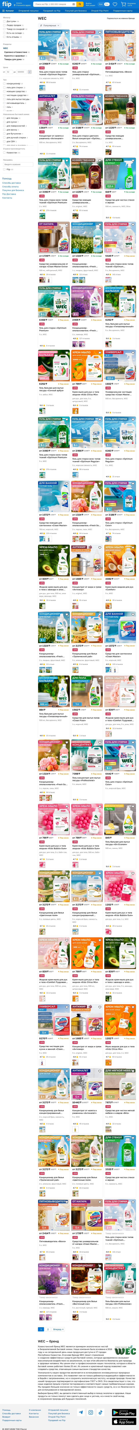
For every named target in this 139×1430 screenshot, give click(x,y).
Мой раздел (90, 5)
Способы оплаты (10, 186)
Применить (30, 72)
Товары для (14, 59)
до (20, 72)
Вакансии (34, 1417)
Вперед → (58, 1329)
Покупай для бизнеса (76, 10)
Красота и (15, 55)
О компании (35, 1410)
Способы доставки (11, 183)
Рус (106, 4)
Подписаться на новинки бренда (121, 18)
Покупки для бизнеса (13, 190)
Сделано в (17, 52)
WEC (5, 48)
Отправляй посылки (29, 10)
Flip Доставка (9, 194)
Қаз (100, 4)
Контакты (7, 197)
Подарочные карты (122, 10)
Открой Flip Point (100, 10)
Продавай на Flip (51, 10)
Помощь (6, 1410)
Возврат (6, 1417)
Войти (89, 3)
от (8, 72)
